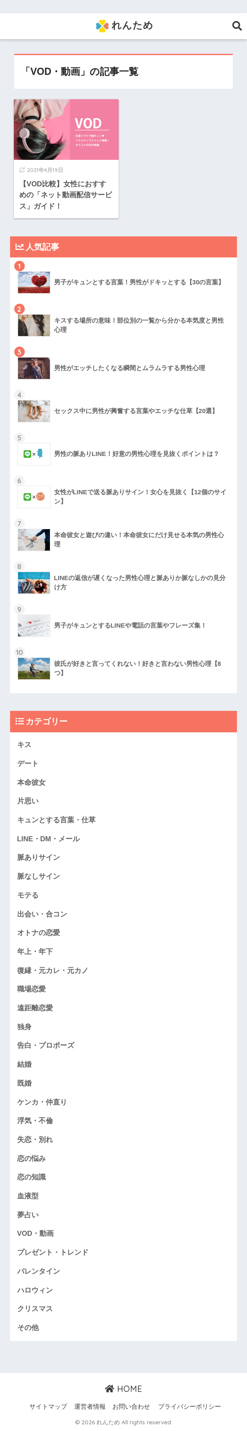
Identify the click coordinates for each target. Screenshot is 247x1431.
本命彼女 (31, 783)
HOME (123, 1388)
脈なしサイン (38, 876)
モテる (28, 895)
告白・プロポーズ (45, 1045)
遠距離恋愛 (35, 1008)
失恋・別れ (35, 1140)
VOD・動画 (35, 1234)
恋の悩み (31, 1159)
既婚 (24, 1083)
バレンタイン (38, 1271)
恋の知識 (31, 1177)
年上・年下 (35, 952)
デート (28, 764)
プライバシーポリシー (189, 1406)
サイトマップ (48, 1406)
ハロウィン (35, 1290)
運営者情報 (90, 1406)
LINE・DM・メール (48, 839)
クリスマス (35, 1309)
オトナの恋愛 (38, 933)
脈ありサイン (38, 857)
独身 (24, 1027)
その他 (28, 1328)
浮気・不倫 (35, 1121)
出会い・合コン (42, 914)
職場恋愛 (31, 989)
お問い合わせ (131, 1406)
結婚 (24, 1064)
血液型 (28, 1196)
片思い (28, 801)
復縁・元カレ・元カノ (52, 971)
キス (24, 745)
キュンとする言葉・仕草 (56, 820)
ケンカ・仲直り (42, 1102)
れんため (124, 26)
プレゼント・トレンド (52, 1252)
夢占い (28, 1215)
